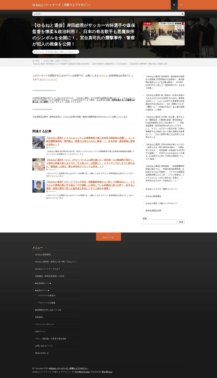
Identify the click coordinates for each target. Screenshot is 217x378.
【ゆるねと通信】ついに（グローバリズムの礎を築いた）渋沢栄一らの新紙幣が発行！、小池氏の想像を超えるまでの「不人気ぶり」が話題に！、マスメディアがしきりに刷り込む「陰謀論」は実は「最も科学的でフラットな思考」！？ (90, 163)
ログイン (103, 75)
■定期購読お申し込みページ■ (48, 310)
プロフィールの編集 (46, 302)
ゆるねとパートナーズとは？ (47, 269)
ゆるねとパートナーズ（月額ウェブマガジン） (68, 368)
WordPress (107, 372)
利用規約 (39, 317)
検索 (145, 218)
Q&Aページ (40, 331)
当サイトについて (48, 79)
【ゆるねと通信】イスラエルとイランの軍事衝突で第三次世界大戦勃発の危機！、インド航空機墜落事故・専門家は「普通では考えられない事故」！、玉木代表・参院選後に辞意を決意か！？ (90, 141)
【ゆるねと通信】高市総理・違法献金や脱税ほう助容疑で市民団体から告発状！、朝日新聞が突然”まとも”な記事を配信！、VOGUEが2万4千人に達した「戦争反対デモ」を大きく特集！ (165, 82)
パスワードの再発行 (46, 295)
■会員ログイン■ (42, 290)
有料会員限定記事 (153, 210)
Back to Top (108, 237)
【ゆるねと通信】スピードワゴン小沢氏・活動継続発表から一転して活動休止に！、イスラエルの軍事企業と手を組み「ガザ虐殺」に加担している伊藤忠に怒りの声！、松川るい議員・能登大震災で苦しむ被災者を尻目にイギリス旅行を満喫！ (90, 185)
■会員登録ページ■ (43, 283)
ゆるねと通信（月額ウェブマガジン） (62, 52)
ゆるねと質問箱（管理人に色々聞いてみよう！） (56, 261)
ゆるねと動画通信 (153, 196)
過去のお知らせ (42, 353)
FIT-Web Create (82, 372)
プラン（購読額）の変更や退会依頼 (50, 338)
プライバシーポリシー (45, 324)
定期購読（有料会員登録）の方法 (49, 276)
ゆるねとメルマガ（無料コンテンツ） (162, 189)
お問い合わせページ (44, 346)
